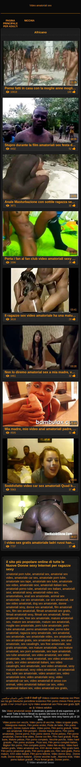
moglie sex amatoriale (20, 625)
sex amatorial (61, 633)
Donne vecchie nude (45, 756)
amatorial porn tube (18, 574)
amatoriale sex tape (18, 581)
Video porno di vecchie (42, 722)
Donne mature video (25, 728)
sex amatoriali (62, 636)
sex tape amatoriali (59, 651)
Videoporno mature (15, 725)
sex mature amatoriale (43, 647)
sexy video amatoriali (43, 669)
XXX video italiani (19, 753)
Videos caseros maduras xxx (57, 698)
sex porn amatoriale (32, 651)
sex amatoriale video (39, 636)
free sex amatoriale (37, 618)
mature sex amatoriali (55, 621)
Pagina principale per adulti (10, 23)
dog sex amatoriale (45, 603)
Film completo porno (34, 745)
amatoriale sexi (29, 585)
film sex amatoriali (23, 610)
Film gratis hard (70, 748)
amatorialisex (14, 596)
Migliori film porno (12, 745)
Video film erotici (56, 745)
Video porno (43, 728)
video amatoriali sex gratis (50, 688)
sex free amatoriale (52, 644)
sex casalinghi (30, 644)
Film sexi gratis (64, 751)
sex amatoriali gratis (19, 640)
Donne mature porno (50, 731)
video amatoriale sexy (40, 677)
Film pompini (30, 731)
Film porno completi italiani (62, 742)
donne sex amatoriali (39, 607)
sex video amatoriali (33, 658)
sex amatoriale (15, 636)
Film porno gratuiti (61, 728)
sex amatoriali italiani (46, 640)
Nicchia (29, 20)
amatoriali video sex (45, 592)
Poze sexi (41, 742)
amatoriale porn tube (52, 577)
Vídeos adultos (44, 707)
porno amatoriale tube (40, 629)
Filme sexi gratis (65, 704)
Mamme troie (65, 756)
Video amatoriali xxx (27, 748)
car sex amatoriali (57, 599)
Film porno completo (37, 739)
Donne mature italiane (20, 756)
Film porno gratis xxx (43, 751)
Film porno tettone (40, 753)
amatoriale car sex (26, 577)
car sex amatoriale (32, 599)
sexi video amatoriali (54, 666)
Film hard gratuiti (62, 736)
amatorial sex (40, 574)
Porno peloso (58, 733)
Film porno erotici (36, 725)
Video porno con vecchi (15, 722)
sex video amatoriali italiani (32, 662)
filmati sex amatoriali (47, 614)
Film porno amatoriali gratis (16, 751)
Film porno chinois (57, 701)
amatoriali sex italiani (47, 588)
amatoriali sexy (22, 592)
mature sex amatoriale (26, 621)
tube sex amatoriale (24, 673)
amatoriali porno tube (19, 588)
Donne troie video (24, 736)
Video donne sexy (61, 753)
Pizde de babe (55, 725)
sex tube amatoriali (18, 655)
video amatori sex (49, 673)
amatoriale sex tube (45, 581)
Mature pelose (16, 739)
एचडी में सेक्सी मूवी (32, 698)
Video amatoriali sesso (19, 711)
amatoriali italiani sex (53, 585)
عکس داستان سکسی (13, 698)
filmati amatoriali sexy (19, 614)
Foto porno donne (40, 733)
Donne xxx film (43, 736)
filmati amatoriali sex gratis (53, 610)
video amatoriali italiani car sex (36, 684)
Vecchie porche (57, 739)
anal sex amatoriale (36, 596)
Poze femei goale (44, 759)
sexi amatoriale (29, 666)
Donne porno (22, 733)
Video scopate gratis (67, 722)
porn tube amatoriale (48, 625)
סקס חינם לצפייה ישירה (20, 704)
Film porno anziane (24, 742)
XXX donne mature (50, 748)
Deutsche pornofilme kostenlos (29, 701)
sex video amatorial (44, 655)
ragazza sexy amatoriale (35, 633)
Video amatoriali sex (40, 5)
